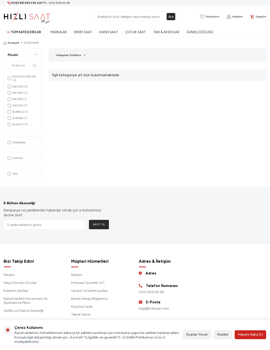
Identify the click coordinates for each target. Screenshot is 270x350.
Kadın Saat (109, 32)
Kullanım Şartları (16, 291)
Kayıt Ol (99, 224)
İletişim (9, 275)
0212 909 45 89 (151, 292)
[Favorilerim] (210, 17)
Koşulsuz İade (81, 307)
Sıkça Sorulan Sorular (20, 283)
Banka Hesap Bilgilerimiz (89, 299)
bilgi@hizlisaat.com (154, 308)
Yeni (13, 173)
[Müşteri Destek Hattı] (39, 3)
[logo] (27, 16)
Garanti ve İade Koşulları (89, 291)
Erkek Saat (83, 32)
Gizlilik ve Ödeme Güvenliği (24, 311)
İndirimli (15, 158)
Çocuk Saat (135, 32)
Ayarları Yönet (197, 334)
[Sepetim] (258, 17)
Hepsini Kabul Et (250, 334)
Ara (171, 16)
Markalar (58, 32)
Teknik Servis (81, 314)
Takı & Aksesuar (166, 32)
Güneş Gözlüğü (200, 32)
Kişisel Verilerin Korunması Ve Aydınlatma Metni (25, 301)
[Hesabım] (235, 17)
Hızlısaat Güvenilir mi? (88, 283)
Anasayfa (11, 43)
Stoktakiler (17, 142)
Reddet (223, 334)
